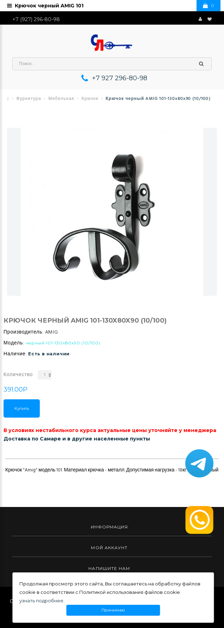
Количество (18, 375)
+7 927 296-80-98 (119, 78)
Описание (18, 453)
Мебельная (61, 98)
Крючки (90, 98)
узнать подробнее (41, 600)
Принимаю (113, 610)
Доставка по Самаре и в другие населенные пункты (77, 439)
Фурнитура (28, 98)
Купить (22, 408)
